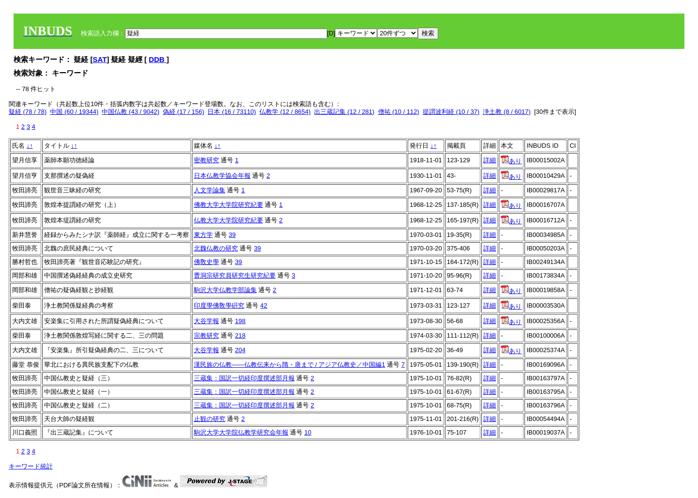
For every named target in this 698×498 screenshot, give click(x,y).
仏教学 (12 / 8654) (285, 111)
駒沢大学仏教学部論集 (225, 290)
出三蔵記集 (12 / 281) (344, 111)
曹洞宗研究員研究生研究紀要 (235, 275)
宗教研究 (206, 335)
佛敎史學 (206, 261)
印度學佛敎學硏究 (219, 305)
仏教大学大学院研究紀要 (228, 220)
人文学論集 (209, 190)
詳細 (489, 160)
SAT (100, 59)
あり (511, 161)
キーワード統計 (31, 466)
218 (240, 335)
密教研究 (206, 160)
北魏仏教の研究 (216, 248)
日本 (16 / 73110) (231, 111)
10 (307, 432)
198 (240, 321)
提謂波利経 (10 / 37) (451, 111)
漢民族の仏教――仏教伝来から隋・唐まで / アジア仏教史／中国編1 (289, 364)
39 (232, 234)
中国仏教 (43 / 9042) (130, 111)
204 (240, 350)
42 (263, 305)
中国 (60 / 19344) (74, 111)
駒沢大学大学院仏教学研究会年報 (241, 432)
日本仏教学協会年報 (222, 175)
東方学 (203, 234)
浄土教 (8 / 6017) (506, 111)
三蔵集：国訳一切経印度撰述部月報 (244, 378)
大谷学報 (206, 321)
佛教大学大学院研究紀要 (228, 204)
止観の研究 (209, 418)
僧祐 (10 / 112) (398, 111)
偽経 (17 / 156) (183, 111)
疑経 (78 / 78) (28, 111)
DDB (158, 59)
